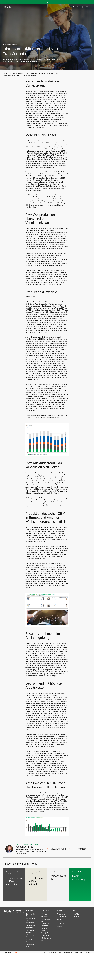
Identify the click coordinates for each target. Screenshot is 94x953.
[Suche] (69, 7)
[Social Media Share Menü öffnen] (89, 64)
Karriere (59, 926)
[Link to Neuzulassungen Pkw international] (20, 898)
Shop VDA (76, 914)
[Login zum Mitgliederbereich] (47, 2)
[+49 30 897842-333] (78, 849)
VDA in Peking (61, 924)
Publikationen (45, 935)
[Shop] (78, 7)
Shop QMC (76, 916)
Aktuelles (20, 7)
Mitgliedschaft (43, 7)
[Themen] (5, 74)
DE (88, 7)
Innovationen (30, 928)
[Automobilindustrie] (19, 74)
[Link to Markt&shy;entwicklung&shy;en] (87, 898)
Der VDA (53, 7)
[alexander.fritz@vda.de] (57, 849)
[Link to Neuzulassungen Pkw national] (42, 898)
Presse (35, 7)
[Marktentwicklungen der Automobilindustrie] (44, 74)
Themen (28, 7)
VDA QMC (44, 933)
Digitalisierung (30, 925)
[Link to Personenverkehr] (64, 898)
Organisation (45, 916)
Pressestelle (61, 914)
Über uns (44, 914)
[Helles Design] (83, 7)
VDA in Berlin (61, 916)
